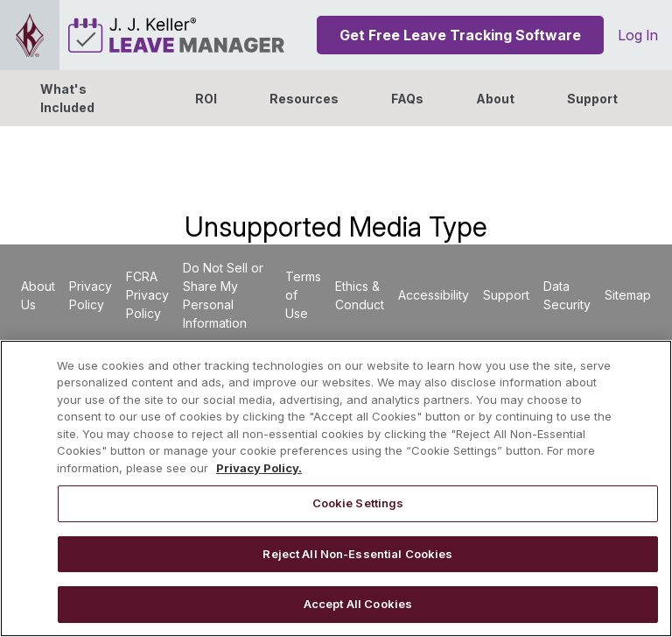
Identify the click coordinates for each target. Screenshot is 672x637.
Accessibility (433, 294)
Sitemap (628, 294)
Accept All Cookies (358, 604)
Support (592, 98)
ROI (206, 98)
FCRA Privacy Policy (147, 295)
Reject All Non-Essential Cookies (357, 554)
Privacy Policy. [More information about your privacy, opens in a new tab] (259, 468)
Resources (304, 98)
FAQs (407, 98)
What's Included (67, 98)
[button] (495, 98)
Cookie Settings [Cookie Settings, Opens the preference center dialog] (358, 503)
